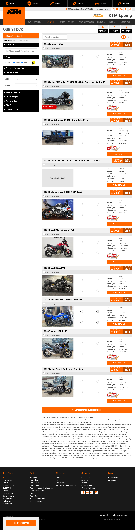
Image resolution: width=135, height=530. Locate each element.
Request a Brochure (37, 498)
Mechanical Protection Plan (66, 485)
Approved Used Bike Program (41, 488)
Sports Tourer (8, 496)
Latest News (125, 22)
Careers (84, 483)
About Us (113, 22)
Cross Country (8, 485)
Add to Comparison (52, 48)
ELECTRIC (7, 488)
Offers (62, 22)
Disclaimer (112, 480)
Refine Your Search (13, 36)
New (7, 63)
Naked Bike (7, 501)
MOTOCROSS (8, 480)
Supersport (7, 504)
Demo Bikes (34, 483)
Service (72, 22)
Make (7, 79)
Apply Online (35, 496)
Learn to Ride (86, 485)
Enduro (6, 483)
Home (29, 22)
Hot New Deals (35, 477)
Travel (5, 491)
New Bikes (39, 22)
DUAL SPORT (8, 493)
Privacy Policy (113, 477)
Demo (16, 63)
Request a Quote (36, 501)
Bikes (5, 477)
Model (7, 85)
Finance (101, 22)
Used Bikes (34, 485)
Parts (57, 480)
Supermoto (7, 498)
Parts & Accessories (86, 22)
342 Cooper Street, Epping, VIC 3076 (79, 9)
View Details (119, 76)
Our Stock (52, 22)
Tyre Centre (60, 483)
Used (24, 63)
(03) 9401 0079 (102, 9)
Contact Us (85, 477)
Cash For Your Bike (37, 491)
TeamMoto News (88, 488)
